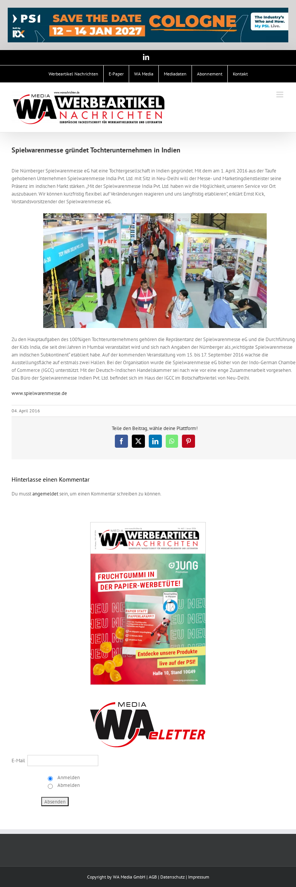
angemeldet (45, 493)
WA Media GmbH (129, 877)
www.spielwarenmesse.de (39, 393)
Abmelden (68, 785)
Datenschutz (172, 877)
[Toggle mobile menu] (280, 94)
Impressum (198, 877)
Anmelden (68, 777)
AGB (153, 877)
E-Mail (18, 760)
